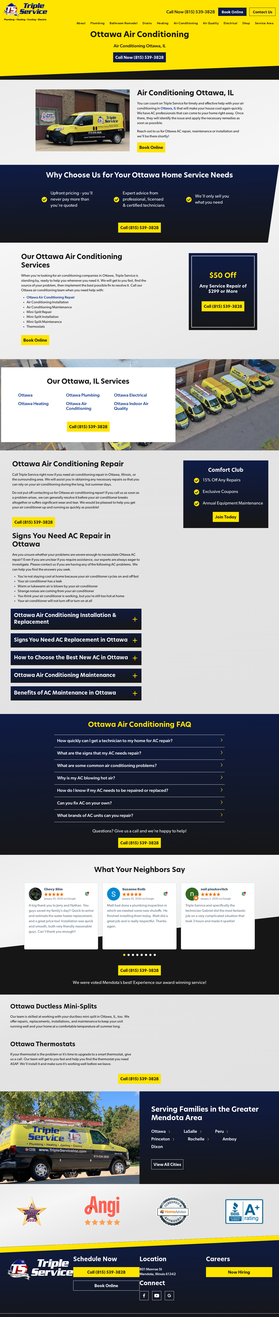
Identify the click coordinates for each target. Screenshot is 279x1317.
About (81, 23)
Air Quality (211, 23)
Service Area (264, 23)
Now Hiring (255, 1261)
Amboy (232, 1121)
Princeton (162, 1121)
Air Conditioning (186, 23)
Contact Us (262, 12)
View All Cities (169, 1147)
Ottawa (23, 409)
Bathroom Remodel (124, 23)
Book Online (232, 12)
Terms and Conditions (247, 1311)
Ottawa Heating (31, 418)
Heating (163, 23)
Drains (147, 23)
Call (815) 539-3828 (139, 239)
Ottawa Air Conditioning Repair (49, 309)
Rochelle (198, 1121)
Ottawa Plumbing (81, 409)
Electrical (230, 23)
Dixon (158, 1129)
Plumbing (97, 23)
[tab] (139, 757)
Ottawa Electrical (129, 409)
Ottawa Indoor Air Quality (130, 420)
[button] (124, 962)
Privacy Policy (268, 1311)
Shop (246, 23)
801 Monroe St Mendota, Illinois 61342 (193, 1260)
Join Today (224, 537)
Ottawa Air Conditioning (77, 420)
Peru (222, 1114)
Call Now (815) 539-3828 (190, 12)
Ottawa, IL (169, 117)
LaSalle (192, 1114)
